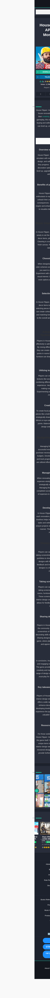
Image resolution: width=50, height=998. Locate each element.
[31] (26, 682)
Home (19, 22)
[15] (26, 400)
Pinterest (25, 94)
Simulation (21, 43)
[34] (23, 720)
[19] (26, 467)
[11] (26, 326)
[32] (23, 682)
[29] (26, 649)
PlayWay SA (37, 50)
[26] (23, 576)
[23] (26, 537)
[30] (23, 649)
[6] (24, 217)
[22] (23, 502)
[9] (27, 288)
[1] (26, 134)
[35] (26, 758)
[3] (26, 179)
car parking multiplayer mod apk (25, 954)
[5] (26, 217)
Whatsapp (6, 94)
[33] (26, 720)
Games (24, 22)
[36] (23, 758)
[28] (23, 611)
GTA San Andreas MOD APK (25, 947)
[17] (26, 432)
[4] (24, 179)
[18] (23, 432)
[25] (26, 576)
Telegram (15, 94)
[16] (23, 400)
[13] (26, 365)
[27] (26, 611)
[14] (23, 365)
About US (13, 968)
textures (34, 341)
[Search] (25, 12)
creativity (11, 116)
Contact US (23, 968)
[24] (23, 537)
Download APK (11, 72)
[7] (26, 253)
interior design (39, 110)
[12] (23, 326)
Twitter (34, 94)
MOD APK (25, 940)
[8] (24, 253)
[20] (23, 467)
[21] (26, 502)
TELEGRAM (10, 77)
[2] (24, 134)
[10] (24, 288)
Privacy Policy (34, 968)
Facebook (44, 94)
